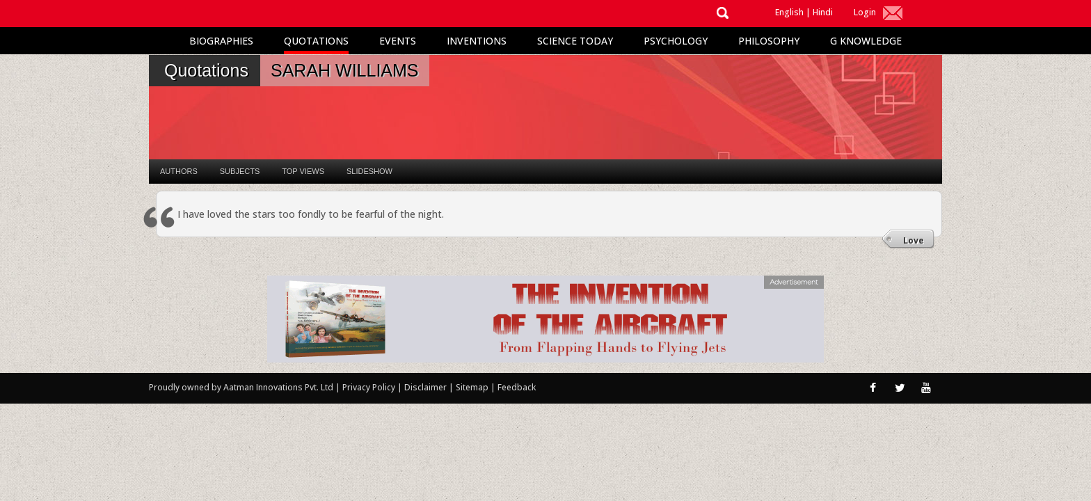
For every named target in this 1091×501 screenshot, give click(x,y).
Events (397, 40)
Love (913, 240)
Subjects (240, 171)
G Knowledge (866, 40)
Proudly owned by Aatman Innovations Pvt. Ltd (241, 387)
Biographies (221, 40)
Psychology (676, 40)
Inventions (477, 40)
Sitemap (473, 387)
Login (865, 12)
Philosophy (768, 40)
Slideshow (369, 171)
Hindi (823, 12)
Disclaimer (425, 387)
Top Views (303, 171)
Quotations (316, 40)
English (789, 12)
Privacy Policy (369, 387)
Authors (179, 171)
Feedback (516, 387)
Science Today (575, 40)
